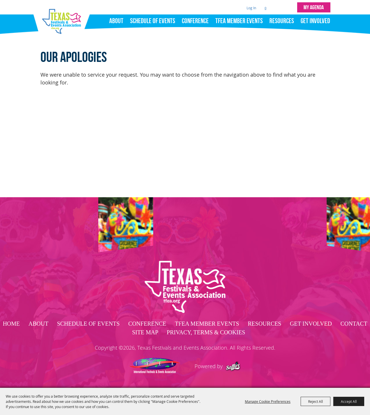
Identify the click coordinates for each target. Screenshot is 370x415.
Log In (251, 7)
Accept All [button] (349, 401)
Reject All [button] (315, 401)
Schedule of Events (152, 21)
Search (278, 7)
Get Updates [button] (290, 7)
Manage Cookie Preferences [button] (268, 401)
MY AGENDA (314, 7)
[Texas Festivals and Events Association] (64, 19)
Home (11, 323)
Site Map (145, 332)
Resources (281, 21)
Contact (354, 323)
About (116, 21)
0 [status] (266, 8)
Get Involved (315, 21)
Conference (195, 21)
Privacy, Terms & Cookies (206, 332)
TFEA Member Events (239, 21)
